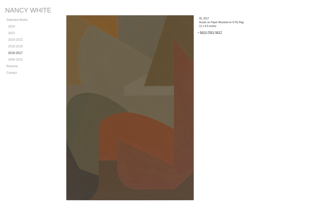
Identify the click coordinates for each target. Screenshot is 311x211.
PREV (211, 32)
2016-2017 (14, 53)
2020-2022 (14, 39)
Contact (11, 73)
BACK (203, 32)
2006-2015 (14, 59)
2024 (10, 26)
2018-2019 (14, 46)
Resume (12, 66)
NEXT (218, 32)
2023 (10, 33)
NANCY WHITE (28, 10)
